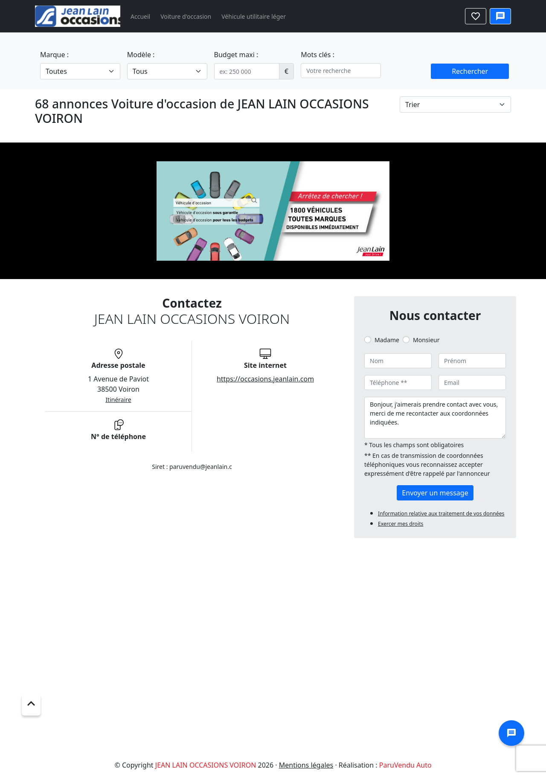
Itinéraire (118, 400)
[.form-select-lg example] (80, 71)
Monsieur (426, 340)
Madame (387, 340)
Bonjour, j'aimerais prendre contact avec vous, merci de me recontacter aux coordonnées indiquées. (435, 418)
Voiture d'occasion (185, 16)
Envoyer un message (435, 493)
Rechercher (470, 71)
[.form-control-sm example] (247, 71)
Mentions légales (306, 765)
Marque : (54, 54)
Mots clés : (317, 54)
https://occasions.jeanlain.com (265, 379)
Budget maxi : (236, 54)
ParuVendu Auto (405, 765)
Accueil (140, 16)
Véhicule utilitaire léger (253, 16)
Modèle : (141, 54)
